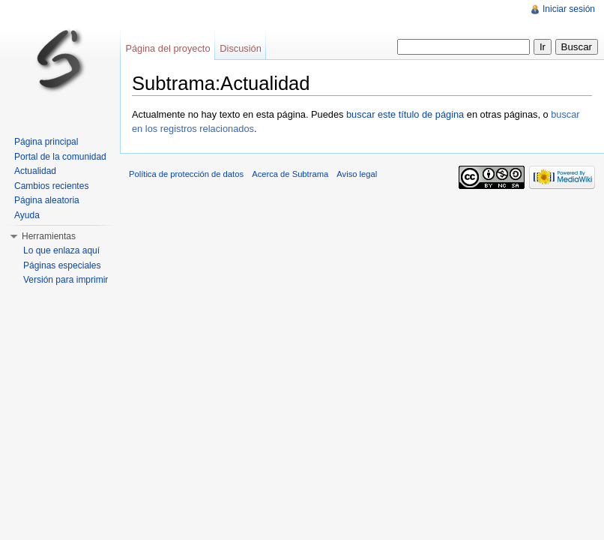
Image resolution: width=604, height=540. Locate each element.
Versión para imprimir (65, 279)
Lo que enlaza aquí (61, 250)
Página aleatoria (46, 200)
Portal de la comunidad (60, 157)
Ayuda (27, 215)
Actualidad (35, 171)
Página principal (46, 141)
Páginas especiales (61, 265)
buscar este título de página (405, 114)
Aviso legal (356, 174)
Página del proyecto (167, 48)
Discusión (240, 48)
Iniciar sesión (569, 9)
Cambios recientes (51, 186)
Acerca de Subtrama (290, 174)
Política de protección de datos (186, 174)
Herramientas (49, 236)
